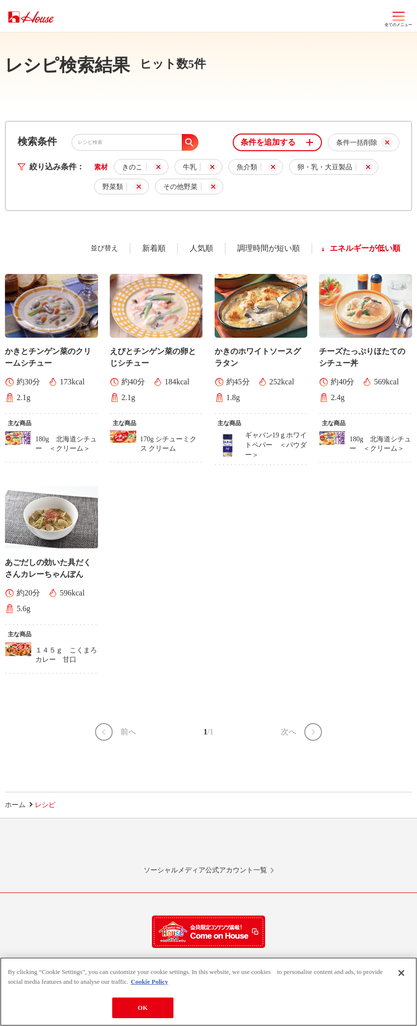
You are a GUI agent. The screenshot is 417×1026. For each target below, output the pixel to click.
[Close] (401, 973)
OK (142, 1008)
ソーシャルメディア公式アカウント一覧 (205, 870)
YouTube (338, 846)
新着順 (154, 248)
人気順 (201, 248)
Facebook (252, 846)
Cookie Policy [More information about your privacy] (149, 982)
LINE (79, 846)
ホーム (15, 805)
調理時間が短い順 (268, 248)
